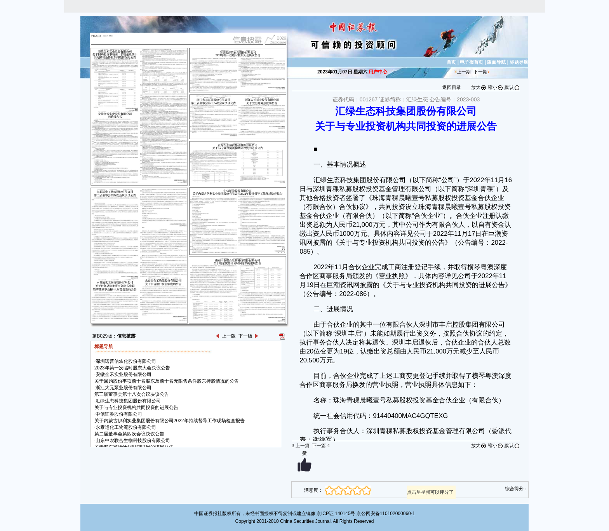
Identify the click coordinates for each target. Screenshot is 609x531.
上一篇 (300, 445)
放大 (479, 87)
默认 (512, 87)
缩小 (495, 87)
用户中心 (378, 72)
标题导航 (519, 62)
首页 (451, 62)
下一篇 (320, 445)
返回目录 (451, 87)
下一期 (480, 72)
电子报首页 (471, 62)
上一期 (464, 72)
